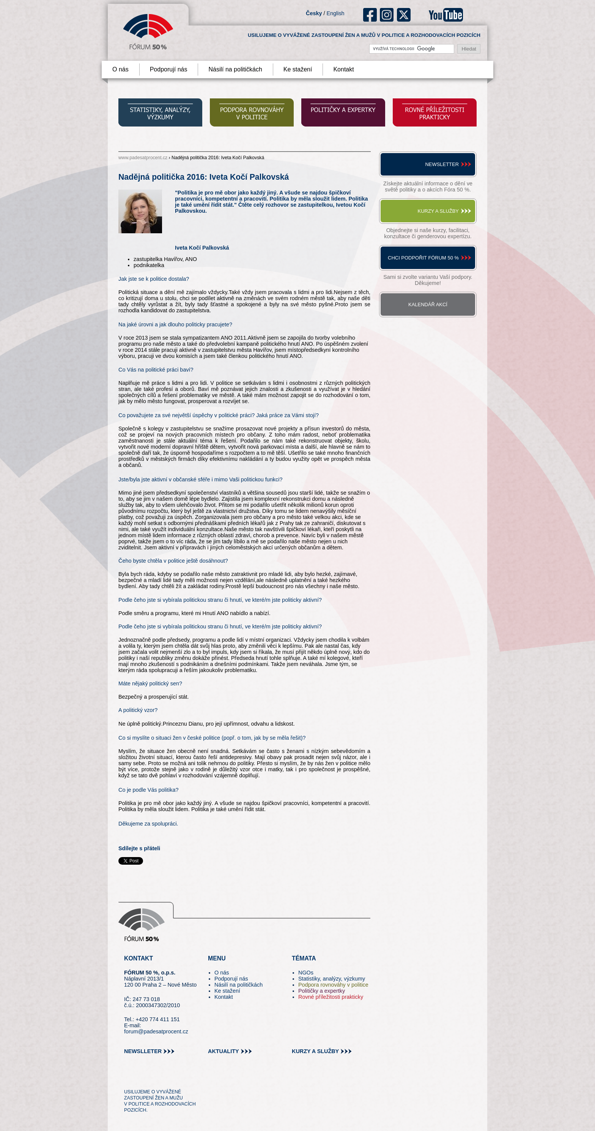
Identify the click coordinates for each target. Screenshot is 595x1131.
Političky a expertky (321, 991)
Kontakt (343, 69)
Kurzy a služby (438, 211)
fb (370, 15)
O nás (120, 69)
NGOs (305, 973)
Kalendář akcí (427, 304)
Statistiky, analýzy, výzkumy (331, 979)
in (167, 1078)
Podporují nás (168, 69)
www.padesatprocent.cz (142, 157)
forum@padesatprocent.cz (156, 1031)
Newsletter (442, 164)
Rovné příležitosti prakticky (330, 997)
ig (387, 15)
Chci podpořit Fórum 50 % (423, 258)
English (335, 13)
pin (142, 1078)
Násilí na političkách (235, 69)
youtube (446, 15)
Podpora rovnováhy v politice (333, 985)
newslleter (143, 1051)
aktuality (223, 1051)
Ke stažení (297, 69)
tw (129, 1078)
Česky (314, 13)
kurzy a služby (315, 1051)
